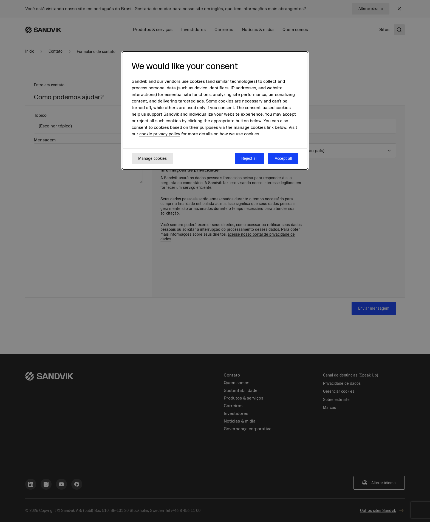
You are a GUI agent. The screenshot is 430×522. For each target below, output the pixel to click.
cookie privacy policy (159, 134)
